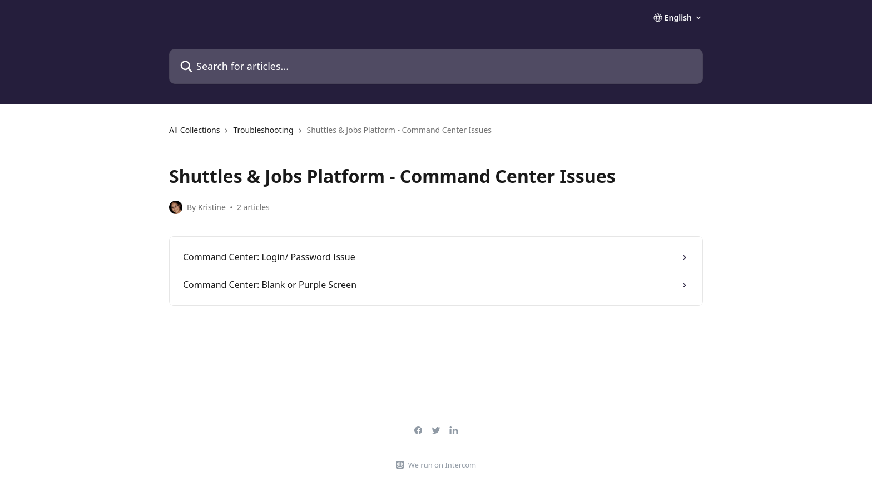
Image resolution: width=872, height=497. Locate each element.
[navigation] (436, 134)
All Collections (194, 130)
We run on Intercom (442, 465)
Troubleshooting (263, 130)
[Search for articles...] (436, 66)
